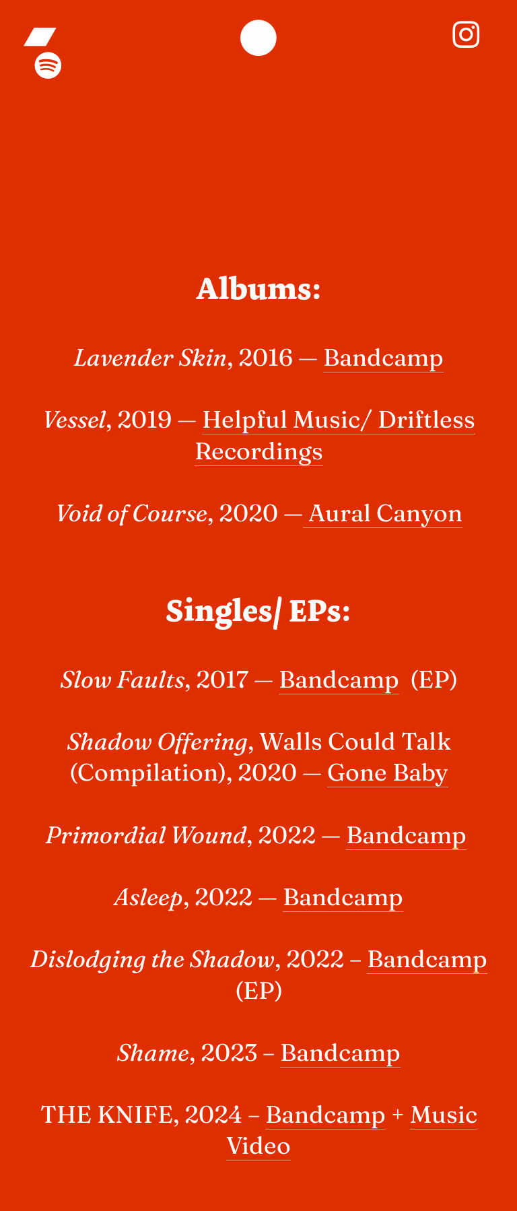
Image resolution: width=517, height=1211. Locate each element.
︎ (466, 35)
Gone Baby (387, 772)
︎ (43, 35)
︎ (48, 66)
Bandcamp (383, 357)
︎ (258, 40)
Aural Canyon (382, 512)
